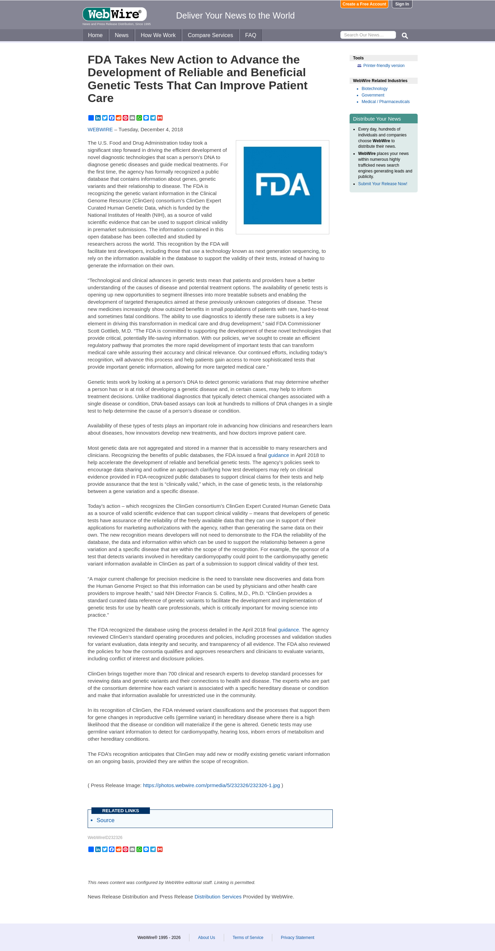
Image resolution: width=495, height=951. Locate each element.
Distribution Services (218, 896)
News (122, 35)
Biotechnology (374, 88)
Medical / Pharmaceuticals (386, 101)
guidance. (289, 630)
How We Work (158, 35)
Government (373, 95)
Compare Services (210, 35)
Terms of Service (248, 937)
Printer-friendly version (384, 65)
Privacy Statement (297, 937)
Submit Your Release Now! (382, 183)
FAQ (250, 35)
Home (95, 35)
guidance (278, 455)
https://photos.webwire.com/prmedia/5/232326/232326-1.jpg (211, 785)
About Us (206, 937)
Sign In (402, 4)
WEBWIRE (100, 129)
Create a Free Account (364, 4)
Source (105, 820)
